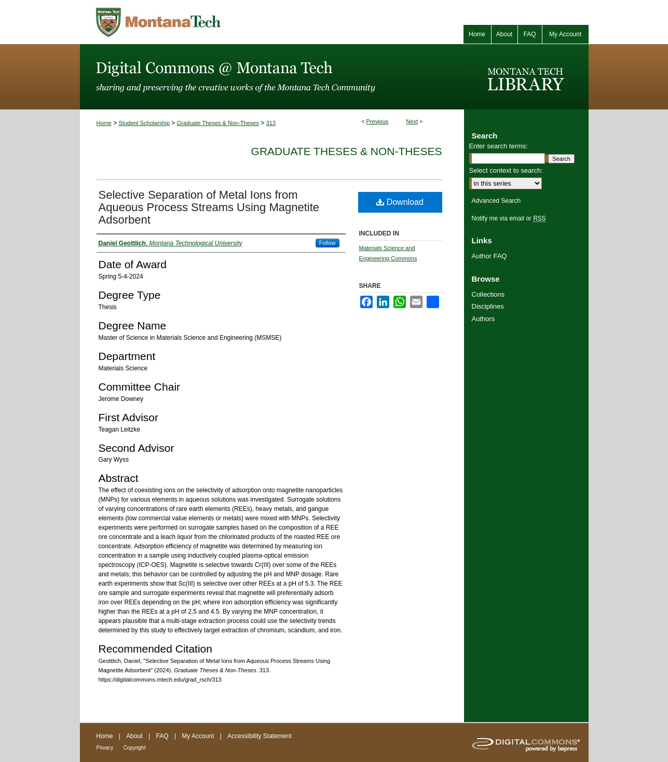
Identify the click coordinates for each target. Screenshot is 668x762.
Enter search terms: (498, 146)
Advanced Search (496, 200)
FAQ (162, 736)
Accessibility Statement (259, 736)
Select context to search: (506, 170)
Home (104, 123)
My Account (198, 736)
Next (412, 121)
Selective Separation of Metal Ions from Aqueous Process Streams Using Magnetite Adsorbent (209, 207)
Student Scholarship (144, 123)
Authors (483, 319)
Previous (377, 121)
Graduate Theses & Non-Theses (218, 123)
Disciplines (488, 306)
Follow (327, 243)
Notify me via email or (509, 218)
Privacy (105, 748)
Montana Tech (204, 22)
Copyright (135, 748)
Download (400, 202)
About (134, 736)
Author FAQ (489, 256)
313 (271, 123)
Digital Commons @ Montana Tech (272, 76)
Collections (488, 294)
